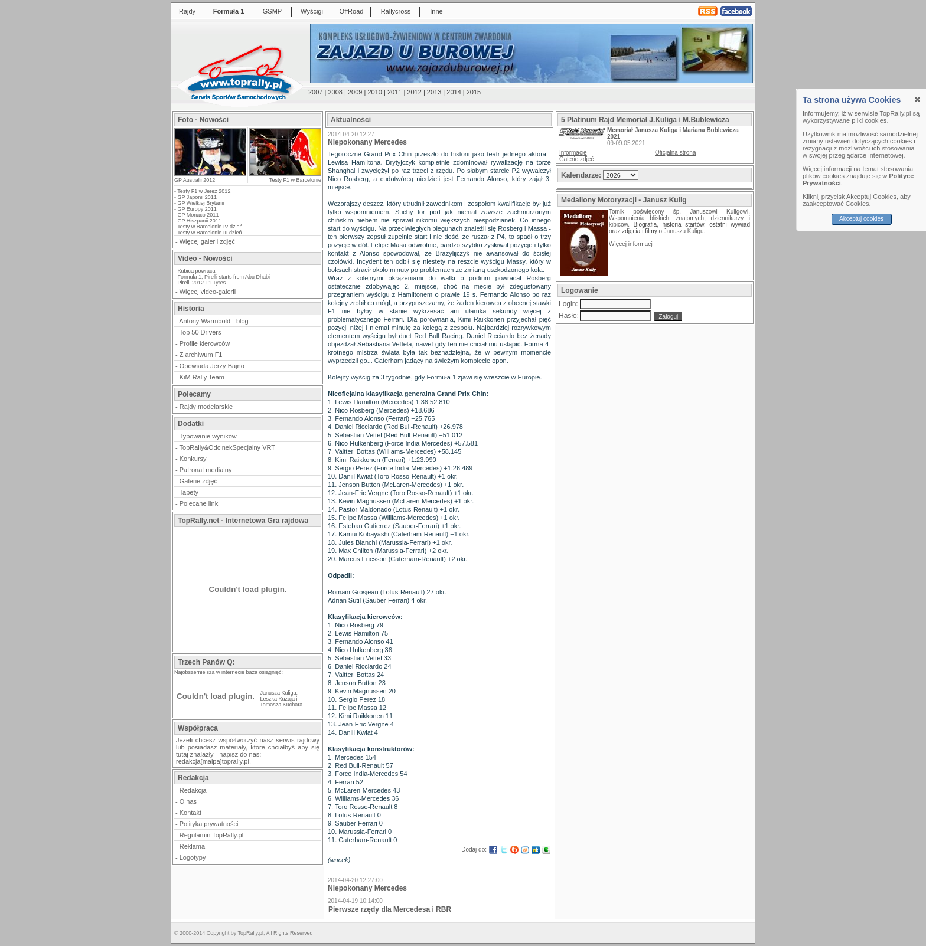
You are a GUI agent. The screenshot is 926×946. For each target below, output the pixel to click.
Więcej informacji (632, 244)
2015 (474, 92)
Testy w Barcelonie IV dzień (209, 227)
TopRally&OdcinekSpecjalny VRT (227, 447)
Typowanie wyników (208, 436)
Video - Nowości (205, 258)
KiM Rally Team (202, 377)
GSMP (272, 11)
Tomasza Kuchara (281, 705)
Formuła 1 (228, 11)
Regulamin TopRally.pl (211, 835)
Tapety (189, 492)
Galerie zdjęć (198, 481)
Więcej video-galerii (208, 291)
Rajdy (187, 11)
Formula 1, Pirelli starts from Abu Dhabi (224, 277)
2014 (453, 92)
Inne (436, 11)
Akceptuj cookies (861, 218)
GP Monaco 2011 (198, 215)
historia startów (682, 224)
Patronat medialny (206, 469)
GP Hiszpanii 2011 (199, 221)
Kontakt (190, 812)
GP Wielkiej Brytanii (201, 203)
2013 (434, 92)
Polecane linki (200, 503)
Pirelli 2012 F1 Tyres (202, 283)
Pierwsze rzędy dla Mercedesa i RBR (389, 909)
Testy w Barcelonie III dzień (209, 232)
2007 (315, 92)
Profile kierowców (205, 343)
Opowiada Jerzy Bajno (212, 365)
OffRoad (352, 11)
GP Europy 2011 (197, 209)
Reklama (192, 846)
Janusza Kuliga (278, 693)
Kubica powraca (197, 271)
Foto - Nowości (203, 120)
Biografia (645, 224)
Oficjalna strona (675, 152)
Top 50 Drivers (200, 332)
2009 (355, 92)
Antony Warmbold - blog (214, 321)
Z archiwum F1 (201, 354)
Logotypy (193, 857)
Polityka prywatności (209, 823)
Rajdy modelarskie (206, 406)
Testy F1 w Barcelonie (295, 180)
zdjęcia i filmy (639, 231)
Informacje (573, 152)
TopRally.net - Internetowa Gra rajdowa (243, 520)
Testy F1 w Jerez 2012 (203, 191)
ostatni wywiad (729, 224)
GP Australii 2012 (194, 180)
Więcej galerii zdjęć (207, 241)
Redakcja (193, 790)
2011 (394, 92)
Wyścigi (312, 11)
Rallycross (396, 11)
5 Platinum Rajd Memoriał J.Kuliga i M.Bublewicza (645, 120)
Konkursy (193, 458)
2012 (414, 92)
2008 (335, 92)
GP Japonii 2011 (197, 197)
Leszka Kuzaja (277, 699)
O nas (188, 801)
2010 (374, 92)
